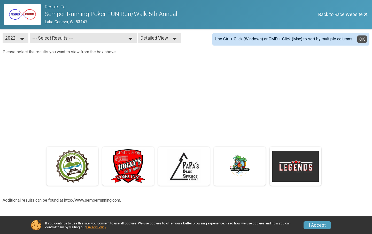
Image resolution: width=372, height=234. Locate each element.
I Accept (317, 225)
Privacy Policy (96, 227)
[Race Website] (24, 14)
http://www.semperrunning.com (92, 200)
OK (362, 39)
